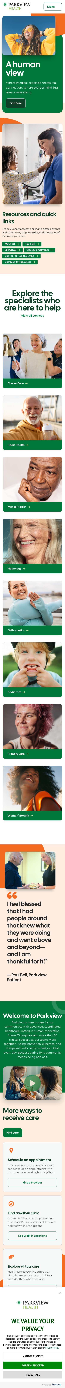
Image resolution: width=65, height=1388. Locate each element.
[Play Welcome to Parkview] (32, 1083)
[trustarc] (56, 1385)
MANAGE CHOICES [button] (32, 1356)
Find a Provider (32, 1182)
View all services (32, 315)
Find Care (13, 1132)
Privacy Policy (52, 1347)
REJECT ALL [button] (33, 1374)
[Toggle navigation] (53, 7)
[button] (60, 1292)
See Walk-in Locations (32, 1235)
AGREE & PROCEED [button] (33, 1365)
